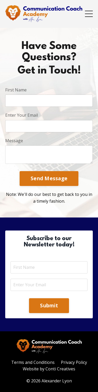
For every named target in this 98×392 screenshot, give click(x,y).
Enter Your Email (21, 115)
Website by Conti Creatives (49, 369)
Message (14, 141)
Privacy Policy (74, 362)
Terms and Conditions (33, 362)
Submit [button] (49, 305)
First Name (16, 90)
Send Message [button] (49, 178)
